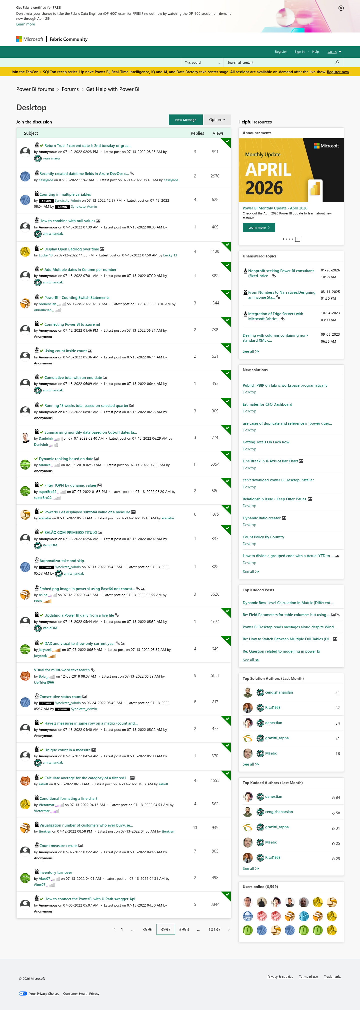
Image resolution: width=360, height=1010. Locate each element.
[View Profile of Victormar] (46, 804)
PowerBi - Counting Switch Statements (76, 297)
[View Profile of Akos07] (44, 878)
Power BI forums (35, 88)
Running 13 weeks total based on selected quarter (87, 405)
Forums (99, 39)
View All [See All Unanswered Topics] (251, 351)
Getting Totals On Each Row (266, 441)
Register (281, 51)
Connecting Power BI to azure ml (72, 324)
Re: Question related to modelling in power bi (281, 651)
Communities (163, 39)
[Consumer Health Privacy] (81, 993)
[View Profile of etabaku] (45, 518)
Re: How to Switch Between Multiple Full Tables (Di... (288, 638)
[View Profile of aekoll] (43, 784)
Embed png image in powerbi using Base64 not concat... (88, 588)
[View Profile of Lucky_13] (46, 255)
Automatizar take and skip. (62, 560)
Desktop (249, 391)
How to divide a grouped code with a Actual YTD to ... (289, 555)
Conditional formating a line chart (68, 798)
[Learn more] (259, 227)
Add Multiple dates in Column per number (80, 269)
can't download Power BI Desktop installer (278, 479)
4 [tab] (293, 239)
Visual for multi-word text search (62, 669)
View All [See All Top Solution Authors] (251, 764)
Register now (338, 71)
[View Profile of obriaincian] (47, 303)
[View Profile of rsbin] (38, 600)
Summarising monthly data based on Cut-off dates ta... (90, 432)
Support (226, 39)
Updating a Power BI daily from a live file (79, 615)
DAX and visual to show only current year (80, 643)
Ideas (141, 39)
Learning (205, 39)
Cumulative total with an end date (73, 377)
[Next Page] (228, 929)
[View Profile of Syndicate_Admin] (68, 200)
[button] (186, 119)
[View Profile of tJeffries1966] (44, 682)
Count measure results (59, 845)
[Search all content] (283, 62)
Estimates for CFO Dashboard (267, 404)
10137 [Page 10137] (214, 929)
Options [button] (215, 119)
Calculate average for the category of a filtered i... (87, 777)
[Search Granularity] (202, 62)
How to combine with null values (68, 220)
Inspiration (120, 39)
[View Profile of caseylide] (46, 179)
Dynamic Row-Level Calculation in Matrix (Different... (288, 602)
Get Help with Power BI (113, 88)
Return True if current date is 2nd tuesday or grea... (88, 145)
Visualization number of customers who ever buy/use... (86, 825)
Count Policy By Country (263, 536)
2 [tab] (287, 239)
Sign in (299, 51)
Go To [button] (332, 51)
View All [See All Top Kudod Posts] (251, 660)
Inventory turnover (56, 872)
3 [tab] (289, 239)
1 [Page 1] (122, 929)
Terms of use (308, 976)
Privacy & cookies (280, 976)
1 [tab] (283, 239)
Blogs (186, 39)
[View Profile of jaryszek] (45, 649)
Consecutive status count (61, 696)
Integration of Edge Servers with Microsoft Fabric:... (275, 316)
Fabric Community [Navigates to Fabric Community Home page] (69, 39)
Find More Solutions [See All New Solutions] (251, 571)
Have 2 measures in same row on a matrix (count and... (91, 723)
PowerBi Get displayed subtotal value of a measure (87, 511)
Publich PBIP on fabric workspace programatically (285, 385)
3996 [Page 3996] (147, 929)
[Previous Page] (112, 929)
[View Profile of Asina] (43, 594)
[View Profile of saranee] (44, 464)
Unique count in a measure (68, 749)
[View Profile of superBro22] (47, 491)
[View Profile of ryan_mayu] (51, 158)
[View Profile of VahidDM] (50, 545)
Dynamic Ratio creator (262, 517)
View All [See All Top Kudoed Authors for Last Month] (251, 868)
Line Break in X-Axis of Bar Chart (271, 460)
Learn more (25, 23)
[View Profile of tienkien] (45, 831)
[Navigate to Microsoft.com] (29, 39)
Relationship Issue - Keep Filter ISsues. (275, 498)
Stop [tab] (297, 239)
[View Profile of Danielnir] (46, 438)
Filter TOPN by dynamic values (71, 485)
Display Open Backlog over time (72, 248)
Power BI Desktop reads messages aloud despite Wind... (290, 626)
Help (315, 51)
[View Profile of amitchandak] (53, 233)
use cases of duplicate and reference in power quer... (287, 423)
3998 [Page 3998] (184, 929)
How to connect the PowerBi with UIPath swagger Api (89, 898)
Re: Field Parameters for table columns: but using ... (287, 614)
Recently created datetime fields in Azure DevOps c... (85, 173)
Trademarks (332, 976)
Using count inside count (66, 350)
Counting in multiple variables (65, 194)
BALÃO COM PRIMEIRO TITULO (71, 532)
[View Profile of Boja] (42, 676)
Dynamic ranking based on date (66, 458)
